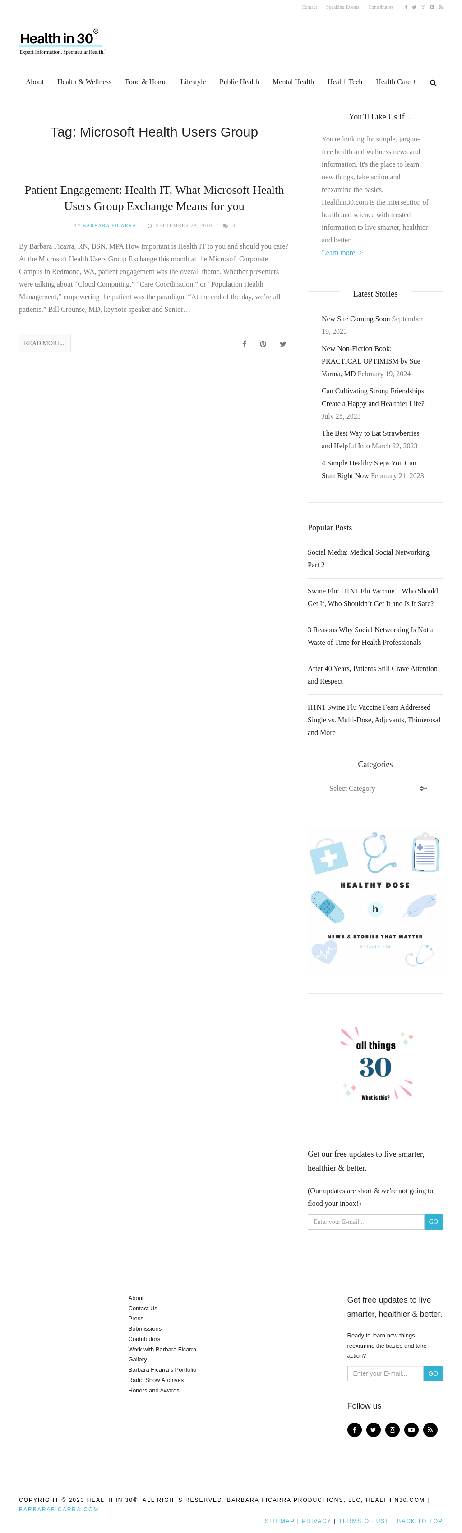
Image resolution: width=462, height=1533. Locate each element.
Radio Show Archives (156, 1380)
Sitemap (280, 1521)
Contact (309, 6)
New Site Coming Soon (356, 319)
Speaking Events (343, 6)
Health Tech (345, 82)
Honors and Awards (154, 1390)
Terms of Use (364, 1521)
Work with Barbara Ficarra (163, 1349)
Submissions (145, 1328)
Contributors (380, 6)
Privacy (317, 1521)
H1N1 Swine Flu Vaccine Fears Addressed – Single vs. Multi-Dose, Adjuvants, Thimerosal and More (374, 719)
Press (136, 1318)
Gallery (138, 1359)
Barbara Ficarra (110, 225)
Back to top (420, 1521)
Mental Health (293, 82)
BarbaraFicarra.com (59, 1509)
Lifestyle (193, 82)
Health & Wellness (84, 82)
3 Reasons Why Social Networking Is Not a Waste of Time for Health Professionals (371, 636)
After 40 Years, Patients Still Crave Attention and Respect (373, 675)
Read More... (45, 343)
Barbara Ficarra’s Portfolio (163, 1369)
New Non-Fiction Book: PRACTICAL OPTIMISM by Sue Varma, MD (371, 361)
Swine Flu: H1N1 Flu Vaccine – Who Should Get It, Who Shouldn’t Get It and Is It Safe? (373, 597)
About (35, 82)
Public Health (239, 82)
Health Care (393, 82)
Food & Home (145, 82)
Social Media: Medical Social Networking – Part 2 (371, 558)
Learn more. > (342, 252)
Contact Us (143, 1308)
